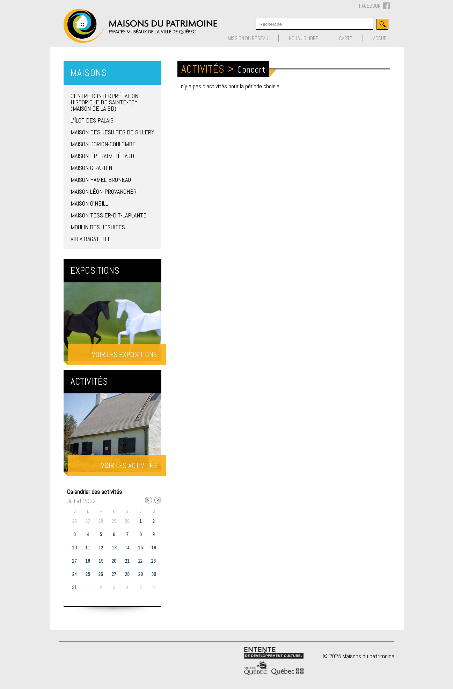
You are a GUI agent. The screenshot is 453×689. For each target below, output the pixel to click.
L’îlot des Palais (92, 120)
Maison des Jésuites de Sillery (112, 132)
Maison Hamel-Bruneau (101, 180)
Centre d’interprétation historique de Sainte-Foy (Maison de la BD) (104, 102)
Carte (345, 38)
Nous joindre (304, 38)
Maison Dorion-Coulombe (103, 144)
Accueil (381, 38)
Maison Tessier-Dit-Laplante (109, 215)
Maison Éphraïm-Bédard (102, 156)
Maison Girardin (91, 168)
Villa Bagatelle (91, 239)
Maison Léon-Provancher (104, 191)
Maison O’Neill (89, 203)
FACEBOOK (374, 6)
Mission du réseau (248, 38)
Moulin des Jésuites (98, 227)
